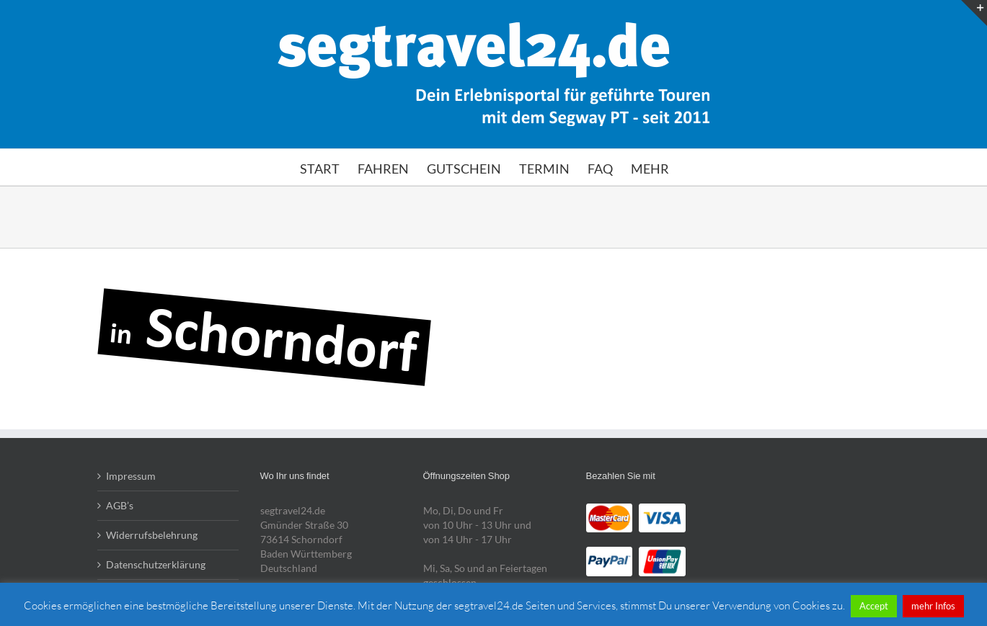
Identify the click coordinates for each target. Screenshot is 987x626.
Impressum (131, 476)
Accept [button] (873, 606)
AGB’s (119, 505)
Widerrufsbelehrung (152, 535)
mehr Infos (933, 606)
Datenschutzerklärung (155, 564)
